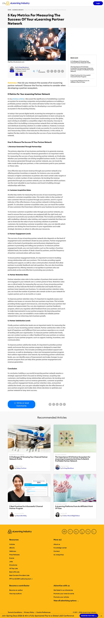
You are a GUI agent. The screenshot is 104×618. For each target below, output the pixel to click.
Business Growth (17, 10)
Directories (13, 565)
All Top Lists (13, 568)
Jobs (11, 561)
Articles (12, 544)
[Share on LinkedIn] (55, 71)
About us (57, 544)
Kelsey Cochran (21, 468)
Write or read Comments (21, 404)
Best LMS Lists (14, 572)
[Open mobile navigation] (3, 3)
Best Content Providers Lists (19, 575)
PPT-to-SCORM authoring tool (21, 579)
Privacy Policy (29, 612)
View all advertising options (66, 600)
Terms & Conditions (15, 612)
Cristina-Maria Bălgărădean (71, 516)
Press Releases (14, 555)
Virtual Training (14, 504)
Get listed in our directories (63, 590)
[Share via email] (58, 71)
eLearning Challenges (16, 454)
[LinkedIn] (76, 531)
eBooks (12, 548)
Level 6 (12, 71)
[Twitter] (70, 531)
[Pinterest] (88, 531)
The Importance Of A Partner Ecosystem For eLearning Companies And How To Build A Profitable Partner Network (82, 69)
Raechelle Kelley (22, 516)
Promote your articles (61, 597)
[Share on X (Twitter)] (51, 71)
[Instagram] (94, 531)
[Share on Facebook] (48, 71)
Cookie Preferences (43, 612)
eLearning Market (61, 504)
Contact (57, 551)
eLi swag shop (59, 555)
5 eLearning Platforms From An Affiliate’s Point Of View (80, 81)
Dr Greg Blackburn (23, 67)
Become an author (16, 590)
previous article (18, 99)
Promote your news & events (64, 594)
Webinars (12, 551)
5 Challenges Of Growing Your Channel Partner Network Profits (80, 62)
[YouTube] (82, 531)
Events (11, 558)
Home (9, 10)
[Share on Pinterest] (62, 71)
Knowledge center (60, 548)
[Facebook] (64, 531)
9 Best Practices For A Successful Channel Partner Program (80, 76)
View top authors (15, 594)
